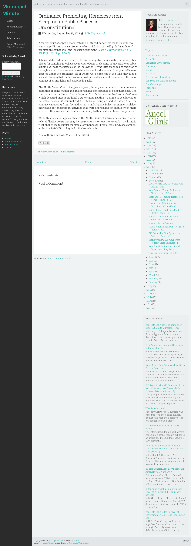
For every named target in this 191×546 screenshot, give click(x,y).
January (153, 282)
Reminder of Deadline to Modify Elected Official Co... (165, 211)
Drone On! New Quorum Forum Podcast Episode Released (164, 241)
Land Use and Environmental (160, 80)
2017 (149, 286)
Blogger (76, 540)
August (152, 257)
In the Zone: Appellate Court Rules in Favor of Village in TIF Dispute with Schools (163, 491)
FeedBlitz (7, 79)
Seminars (150, 91)
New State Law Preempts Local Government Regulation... (164, 248)
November (154, 173)
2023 (149, 149)
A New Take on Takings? (161, 223)
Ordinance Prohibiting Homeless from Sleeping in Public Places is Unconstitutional (80, 21)
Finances (150, 73)
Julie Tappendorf (94, 33)
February (153, 278)
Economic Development (157, 62)
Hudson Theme (48, 543)
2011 (148, 307)
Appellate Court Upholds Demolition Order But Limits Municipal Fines (163, 326)
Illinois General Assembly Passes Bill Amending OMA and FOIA (165, 470)
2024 (149, 145)
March (152, 275)
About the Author (16, 26)
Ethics (148, 70)
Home (10, 20)
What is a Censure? (155, 408)
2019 (149, 163)
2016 (149, 290)
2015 (149, 293)
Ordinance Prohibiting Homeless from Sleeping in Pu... (165, 198)
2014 (149, 297)
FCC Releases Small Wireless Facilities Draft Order (163, 218)
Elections (150, 66)
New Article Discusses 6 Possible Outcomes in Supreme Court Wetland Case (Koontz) (164, 448)
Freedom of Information (158, 77)
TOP (186, 541)
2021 (149, 156)
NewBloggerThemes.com (78, 543)
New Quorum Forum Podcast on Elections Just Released (164, 192)
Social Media (152, 95)
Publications (13, 38)
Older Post (135, 162)
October (153, 177)
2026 (149, 138)
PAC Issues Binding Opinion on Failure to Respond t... (164, 235)
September (154, 180)
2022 (149, 152)
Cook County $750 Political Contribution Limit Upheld (162, 205)
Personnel (151, 87)
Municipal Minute (14, 9)
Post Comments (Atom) (59, 258)
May (151, 267)
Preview (6, 76)
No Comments (69, 151)
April (151, 271)
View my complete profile (158, 40)
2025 (149, 141)
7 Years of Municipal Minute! (162, 253)
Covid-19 (149, 59)
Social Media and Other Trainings (16, 46)
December (154, 170)
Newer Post (41, 162)
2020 (149, 159)
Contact (11, 32)
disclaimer (20, 125)
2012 (149, 304)
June (151, 264)
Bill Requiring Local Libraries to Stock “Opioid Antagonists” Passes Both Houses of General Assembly (164, 388)
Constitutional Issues (49, 151)
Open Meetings (153, 84)
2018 (149, 167)
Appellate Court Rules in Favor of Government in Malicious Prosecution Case (165, 514)
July (151, 260)
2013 (149, 300)
